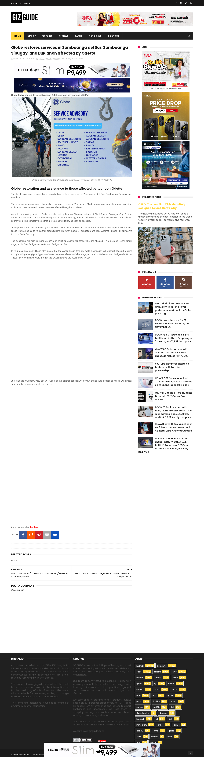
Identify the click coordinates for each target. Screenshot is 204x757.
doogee (163, 713)
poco (138, 701)
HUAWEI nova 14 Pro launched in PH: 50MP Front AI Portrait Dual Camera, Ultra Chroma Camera (173, 427)
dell (170, 719)
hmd (156, 730)
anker (160, 725)
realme (139, 677)
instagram (141, 725)
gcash (171, 695)
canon (139, 707)
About (14, 3)
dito (154, 695)
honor (158, 677)
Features (47, 36)
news (74, 58)
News (30, 36)
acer (138, 695)
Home (17, 36)
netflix (156, 707)
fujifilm (156, 701)
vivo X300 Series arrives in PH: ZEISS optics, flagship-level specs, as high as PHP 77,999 (172, 353)
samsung (162, 666)
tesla (139, 736)
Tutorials (95, 36)
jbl (157, 719)
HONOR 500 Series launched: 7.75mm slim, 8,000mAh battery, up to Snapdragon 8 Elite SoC (173, 382)
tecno (174, 689)
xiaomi (157, 671)
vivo (175, 671)
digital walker (142, 713)
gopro (171, 730)
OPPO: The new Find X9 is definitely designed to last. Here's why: (161, 206)
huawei (140, 666)
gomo (177, 725)
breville (154, 736)
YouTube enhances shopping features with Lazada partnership (172, 367)
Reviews (64, 36)
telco (80, 58)
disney (139, 730)
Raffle (79, 36)
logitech (140, 719)
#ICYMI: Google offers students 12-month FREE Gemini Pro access (173, 396)
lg (155, 683)
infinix (171, 683)
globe (67, 58)
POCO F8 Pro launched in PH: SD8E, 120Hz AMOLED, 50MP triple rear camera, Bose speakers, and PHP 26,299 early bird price (173, 412)
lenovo (139, 689)
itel (172, 707)
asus (175, 677)
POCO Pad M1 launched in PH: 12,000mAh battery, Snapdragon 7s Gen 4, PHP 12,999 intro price (174, 338)
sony (157, 689)
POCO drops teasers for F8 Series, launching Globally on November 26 (172, 324)
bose (170, 736)
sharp (173, 701)
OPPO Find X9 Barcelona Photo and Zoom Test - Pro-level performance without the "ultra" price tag (173, 308)
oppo (139, 671)
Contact (25, 3)
